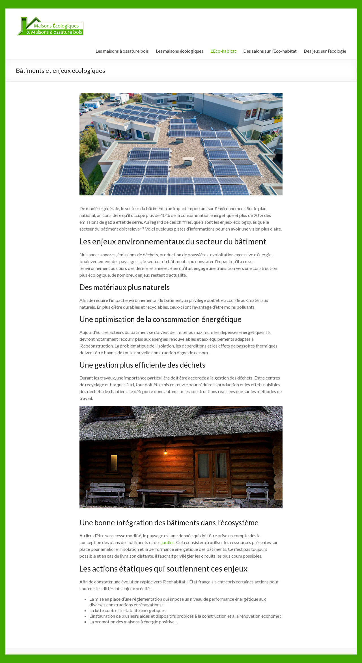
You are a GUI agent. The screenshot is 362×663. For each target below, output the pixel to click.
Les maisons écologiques (179, 51)
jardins (167, 542)
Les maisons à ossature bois (122, 51)
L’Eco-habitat (223, 51)
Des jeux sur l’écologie (325, 51)
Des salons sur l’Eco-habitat (270, 51)
